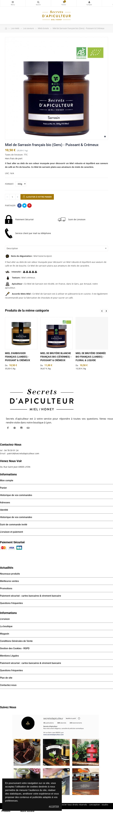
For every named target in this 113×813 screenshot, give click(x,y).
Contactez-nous (8, 685)
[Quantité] (12, 197)
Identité (4, 509)
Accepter (54, 806)
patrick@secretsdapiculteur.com (23, 453)
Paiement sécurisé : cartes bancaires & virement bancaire (30, 595)
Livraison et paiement (11, 531)
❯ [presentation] (106, 311)
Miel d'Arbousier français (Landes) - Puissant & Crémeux (17, 357)
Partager (19, 205)
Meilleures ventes (9, 581)
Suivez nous (8, 707)
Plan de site (6, 677)
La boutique (6, 626)
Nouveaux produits (10, 573)
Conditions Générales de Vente (16, 641)
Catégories (12, 2)
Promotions (6, 588)
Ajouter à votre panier (37, 197)
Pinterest (29, 205)
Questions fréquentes (11, 603)
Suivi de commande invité (13, 524)
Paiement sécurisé (12, 542)
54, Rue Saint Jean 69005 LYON (15, 466)
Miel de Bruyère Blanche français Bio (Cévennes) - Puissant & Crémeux (56, 357)
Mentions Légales (9, 655)
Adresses (5, 502)
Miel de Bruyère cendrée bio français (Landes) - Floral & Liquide (91, 357)
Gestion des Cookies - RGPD (14, 648)
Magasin (4, 633)
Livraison (5, 619)
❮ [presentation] (102, 311)
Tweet (24, 205)
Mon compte (89, 2)
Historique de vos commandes (16, 495)
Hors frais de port (13, 158)
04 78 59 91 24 (11, 450)
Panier (3, 487)
